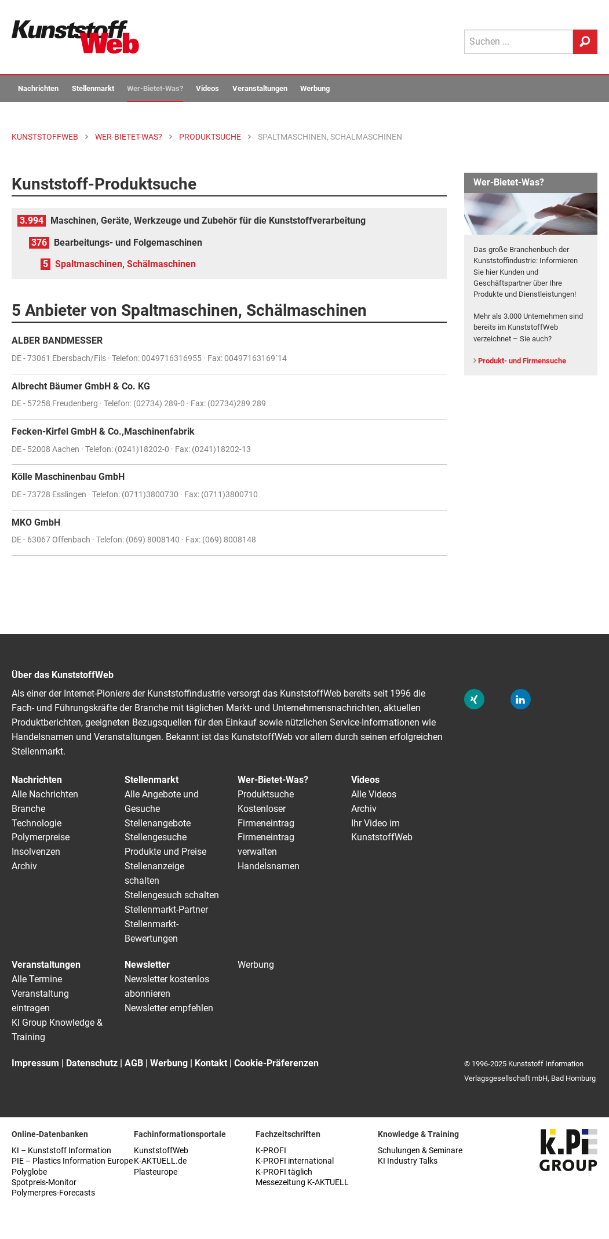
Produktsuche (266, 794)
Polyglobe (29, 1172)
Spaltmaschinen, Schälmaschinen (125, 263)
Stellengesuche (156, 837)
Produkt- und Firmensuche (522, 360)
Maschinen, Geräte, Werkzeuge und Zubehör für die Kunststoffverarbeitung (208, 220)
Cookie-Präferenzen (276, 1063)
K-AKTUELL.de (160, 1161)
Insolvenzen (36, 851)
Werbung (315, 88)
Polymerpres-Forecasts (53, 1193)
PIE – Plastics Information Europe (72, 1161)
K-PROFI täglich (284, 1172)
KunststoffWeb (161, 1151)
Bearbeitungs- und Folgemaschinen (128, 242)
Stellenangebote (158, 823)
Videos (207, 88)
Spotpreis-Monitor (44, 1182)
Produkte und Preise (165, 851)
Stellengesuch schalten (172, 895)
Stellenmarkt (93, 88)
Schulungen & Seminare (420, 1151)
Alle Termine (37, 979)
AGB (134, 1063)
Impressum (35, 1063)
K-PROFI (271, 1151)
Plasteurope (155, 1172)
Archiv (24, 866)
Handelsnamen (269, 866)
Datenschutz (92, 1063)
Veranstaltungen (259, 88)
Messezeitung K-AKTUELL (302, 1182)
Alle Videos (373, 794)
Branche (28, 808)
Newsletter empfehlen (169, 1008)
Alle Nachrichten (45, 794)
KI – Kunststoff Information (61, 1151)
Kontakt (211, 1063)
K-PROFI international (295, 1161)
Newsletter (147, 964)
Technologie (36, 823)
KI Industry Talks (407, 1161)
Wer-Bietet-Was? (155, 88)
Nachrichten (38, 88)
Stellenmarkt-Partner (166, 909)
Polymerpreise (41, 837)
